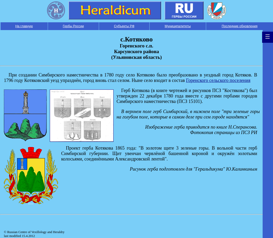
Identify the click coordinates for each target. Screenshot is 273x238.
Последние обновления (239, 26)
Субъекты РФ (124, 26)
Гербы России (73, 26)
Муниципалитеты (178, 26)
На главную (24, 26)
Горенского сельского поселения (218, 80)
